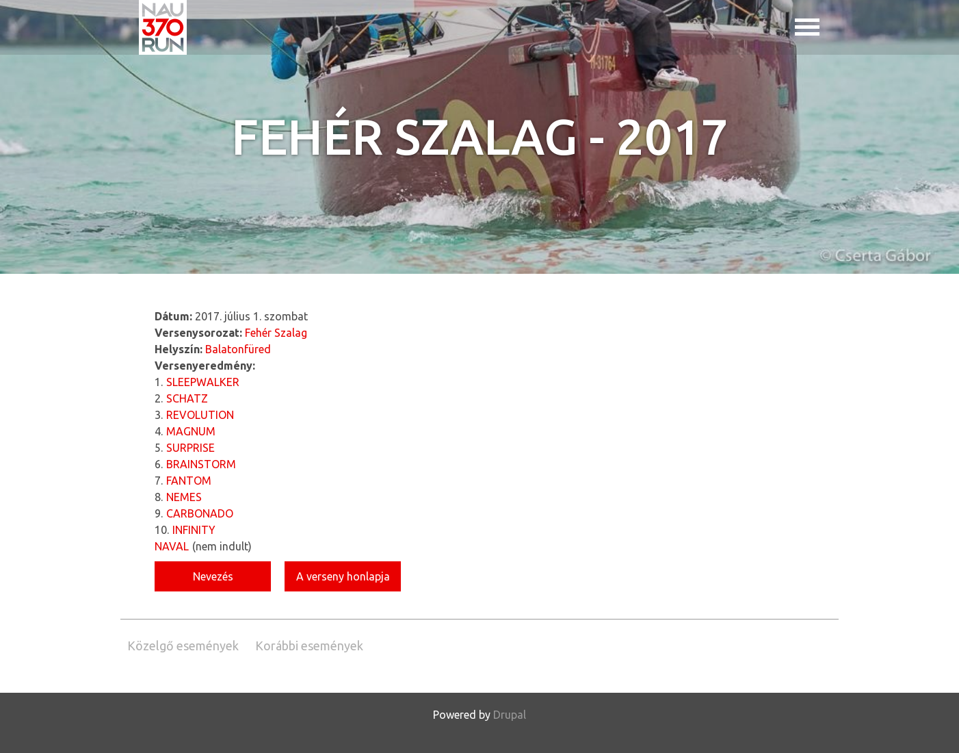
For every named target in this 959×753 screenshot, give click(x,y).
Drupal (509, 715)
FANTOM (188, 480)
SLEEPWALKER (202, 382)
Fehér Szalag (276, 333)
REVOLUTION (200, 415)
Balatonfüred (238, 349)
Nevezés (213, 576)
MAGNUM (190, 431)
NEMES (184, 497)
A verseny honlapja (343, 576)
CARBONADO (199, 513)
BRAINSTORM (201, 464)
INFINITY (193, 530)
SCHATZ (187, 398)
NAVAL (172, 546)
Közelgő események (183, 645)
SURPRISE (190, 448)
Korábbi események (309, 645)
